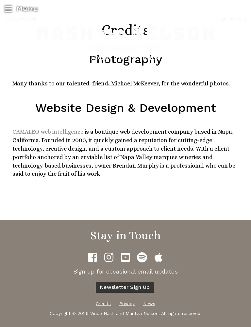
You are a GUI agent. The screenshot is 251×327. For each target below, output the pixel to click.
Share (234, 19)
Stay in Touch (125, 235)
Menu (20, 8)
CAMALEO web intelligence (47, 131)
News (149, 303)
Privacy (127, 303)
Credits (103, 303)
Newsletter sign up (125, 287)
